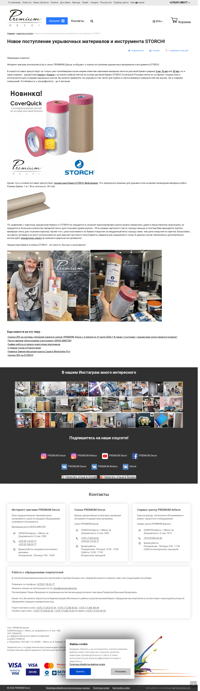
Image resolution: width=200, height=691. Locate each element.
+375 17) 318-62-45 (43, 611)
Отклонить (120, 671)
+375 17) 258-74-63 (64, 611)
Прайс (85, 2)
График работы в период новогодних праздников (34, 344)
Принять (80, 671)
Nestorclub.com (183, 688)
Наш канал (137, 2)
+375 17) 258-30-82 (67, 608)
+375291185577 (180, 2)
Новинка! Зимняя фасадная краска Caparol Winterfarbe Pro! (39, 351)
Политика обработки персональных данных (68, 688)
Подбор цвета (120, 2)
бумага (50, 74)
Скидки (94, 2)
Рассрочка (106, 2)
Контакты (77, 21)
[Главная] (24, 25)
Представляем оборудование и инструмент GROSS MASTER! (40, 340)
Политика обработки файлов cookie (87, 664)
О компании (14, 2)
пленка (41, 74)
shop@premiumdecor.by (65, 588)
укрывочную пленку (31, 238)
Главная (11, 33)
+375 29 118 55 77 (27, 541)
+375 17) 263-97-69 (46, 608)
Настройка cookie (121, 688)
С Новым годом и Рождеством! (24, 347)
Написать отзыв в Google (81, 477)
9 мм (158, 71)
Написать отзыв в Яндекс (120, 477)
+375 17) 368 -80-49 (89, 608)
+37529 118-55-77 (46, 584)
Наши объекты (41, 2)
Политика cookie (101, 688)
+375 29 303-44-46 (153, 538)
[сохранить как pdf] (177, 50)
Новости (26, 2)
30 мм (165, 71)
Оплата (54, 2)
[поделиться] (135, 50)
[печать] (154, 50)
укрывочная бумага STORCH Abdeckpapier (76, 183)
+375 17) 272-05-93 (96, 611)
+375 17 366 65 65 (90, 538)
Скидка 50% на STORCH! (20, 355)
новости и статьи (25, 33)
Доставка (65, 2)
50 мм (176, 71)
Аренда (76, 2)
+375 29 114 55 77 (90, 541)
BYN (159, 21)
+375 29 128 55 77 (27, 544)
